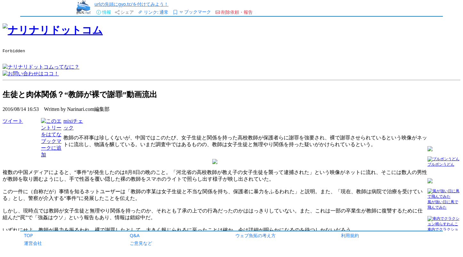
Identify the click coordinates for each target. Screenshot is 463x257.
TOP (28, 235)
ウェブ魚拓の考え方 (255, 235)
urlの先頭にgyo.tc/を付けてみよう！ (131, 4)
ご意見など (141, 243)
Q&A (135, 235)
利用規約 (350, 235)
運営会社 (33, 243)
